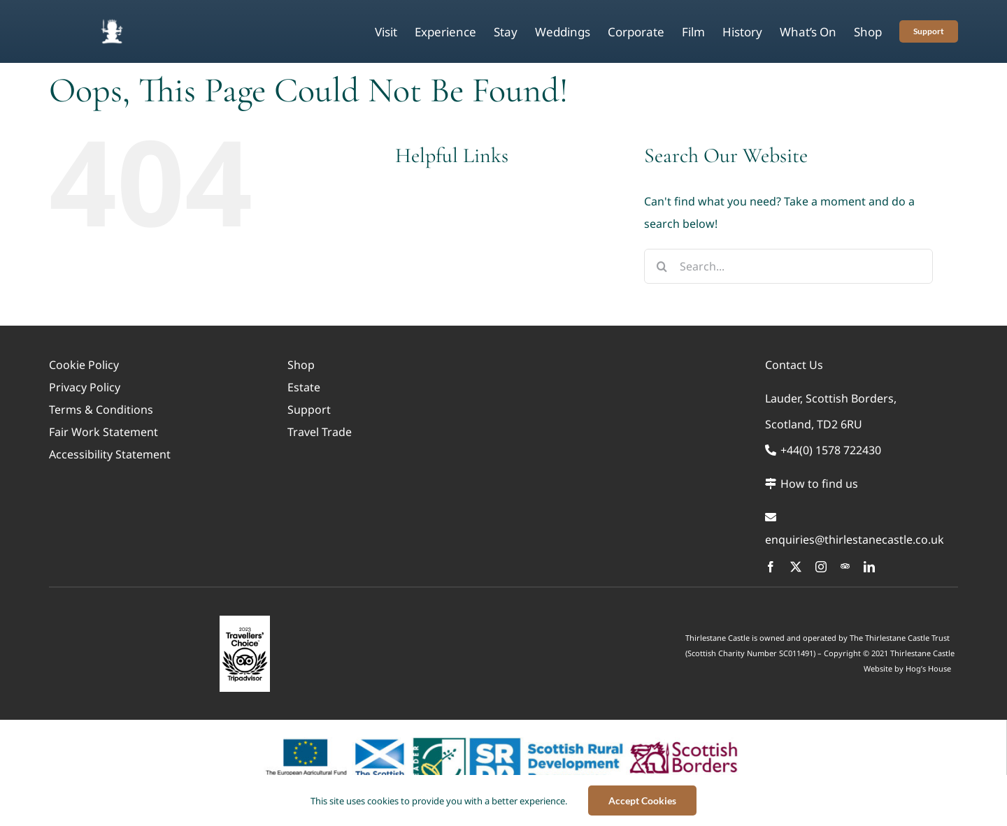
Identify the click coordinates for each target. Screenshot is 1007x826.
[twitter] (795, 566)
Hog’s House (928, 668)
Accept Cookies (642, 800)
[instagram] (821, 566)
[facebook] (770, 566)
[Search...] (788, 266)
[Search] (661, 266)
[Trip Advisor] (845, 566)
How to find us (811, 483)
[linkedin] (869, 566)
